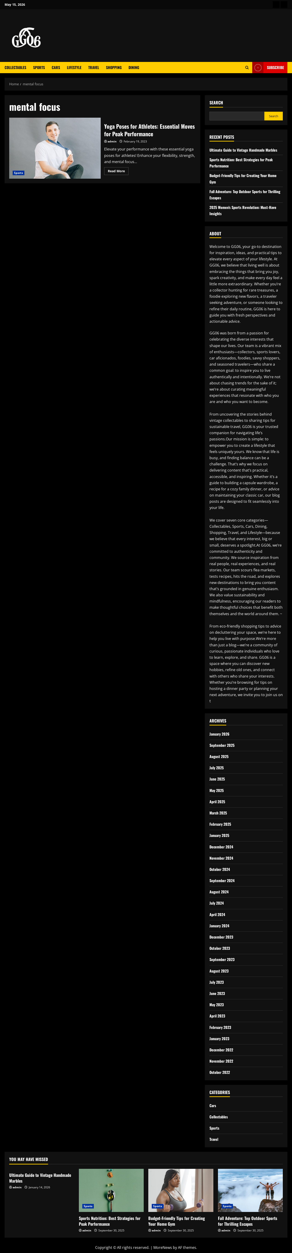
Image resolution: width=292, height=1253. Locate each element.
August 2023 (219, 971)
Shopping (114, 67)
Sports (39, 67)
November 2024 (221, 858)
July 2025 (216, 767)
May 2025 (216, 790)
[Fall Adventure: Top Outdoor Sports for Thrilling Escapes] (250, 1190)
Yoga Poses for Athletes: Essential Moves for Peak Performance (55, 148)
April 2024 (217, 914)
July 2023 (216, 982)
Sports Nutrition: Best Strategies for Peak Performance (109, 1221)
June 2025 (217, 779)
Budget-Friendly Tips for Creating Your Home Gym (176, 1221)
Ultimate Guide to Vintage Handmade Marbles (243, 150)
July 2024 (216, 903)
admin (112, 141)
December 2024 (221, 847)
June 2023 (217, 993)
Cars (56, 67)
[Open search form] (247, 67)
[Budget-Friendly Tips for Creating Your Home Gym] (180, 1190)
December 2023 (221, 937)
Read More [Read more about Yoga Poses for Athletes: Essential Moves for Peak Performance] (118, 172)
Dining (134, 67)
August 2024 (219, 892)
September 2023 (222, 959)
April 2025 (217, 801)
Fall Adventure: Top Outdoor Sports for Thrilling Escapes (247, 1221)
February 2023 (220, 1027)
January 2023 (219, 1038)
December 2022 (221, 1050)
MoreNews (162, 1247)
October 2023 (219, 948)
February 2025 (220, 824)
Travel (93, 67)
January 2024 (219, 925)
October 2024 (219, 869)
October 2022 (219, 1072)
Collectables (15, 67)
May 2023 (216, 1004)
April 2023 (217, 1016)
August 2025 (219, 756)
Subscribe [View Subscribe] (268, 67)
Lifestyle (74, 67)
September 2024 (222, 880)
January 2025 (219, 835)
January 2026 (219, 734)
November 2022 (221, 1061)
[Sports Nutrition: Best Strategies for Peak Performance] (111, 1190)
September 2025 (222, 745)
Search (216, 103)
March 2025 (218, 813)
